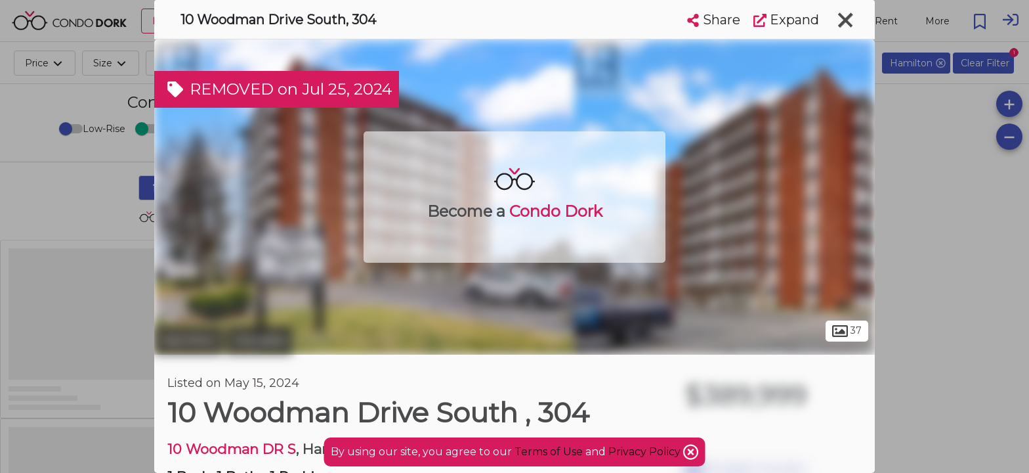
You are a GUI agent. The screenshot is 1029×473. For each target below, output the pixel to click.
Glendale (258, 340)
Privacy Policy (645, 451)
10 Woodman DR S (231, 449)
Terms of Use (548, 451)
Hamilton (188, 340)
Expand (786, 20)
